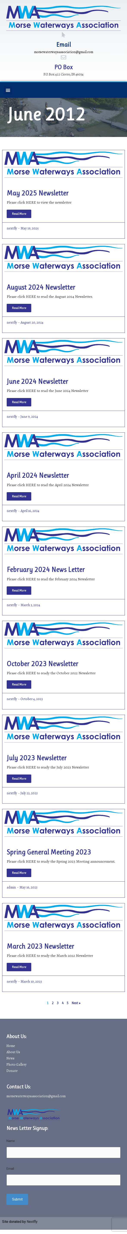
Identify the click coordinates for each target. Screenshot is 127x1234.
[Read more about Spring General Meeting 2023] (19, 873)
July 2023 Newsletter (37, 758)
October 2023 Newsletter (42, 664)
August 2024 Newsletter (41, 287)
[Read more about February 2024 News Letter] (19, 590)
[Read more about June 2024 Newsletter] (19, 402)
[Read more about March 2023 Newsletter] (19, 967)
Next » (76, 1003)
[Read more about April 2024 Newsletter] (19, 496)
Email (63, 44)
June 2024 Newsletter (37, 382)
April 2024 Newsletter (38, 475)
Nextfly (32, 1222)
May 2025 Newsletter (38, 193)
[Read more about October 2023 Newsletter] (19, 684)
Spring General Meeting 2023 (49, 852)
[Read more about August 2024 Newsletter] (19, 308)
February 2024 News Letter (46, 570)
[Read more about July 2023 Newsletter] (19, 779)
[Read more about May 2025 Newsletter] (19, 214)
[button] (7, 90)
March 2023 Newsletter (40, 946)
